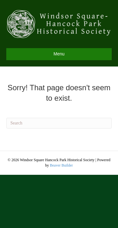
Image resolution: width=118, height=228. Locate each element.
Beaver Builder (61, 165)
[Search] (59, 123)
